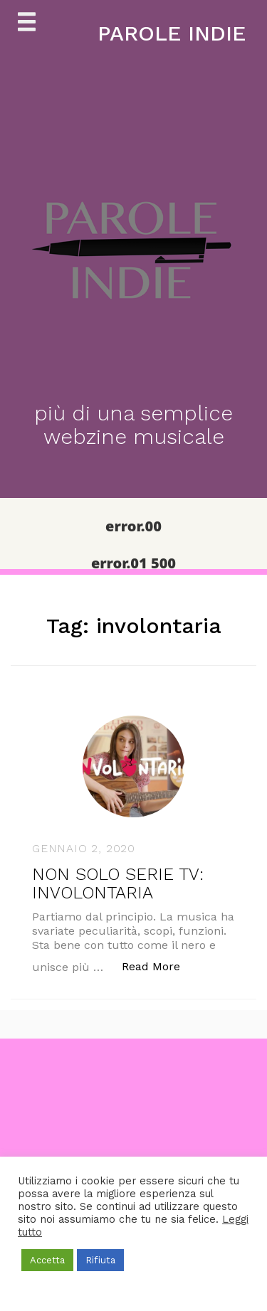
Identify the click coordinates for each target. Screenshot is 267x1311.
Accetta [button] (47, 1260)
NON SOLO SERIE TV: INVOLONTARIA (118, 883)
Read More (158, 965)
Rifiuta (100, 1260)
